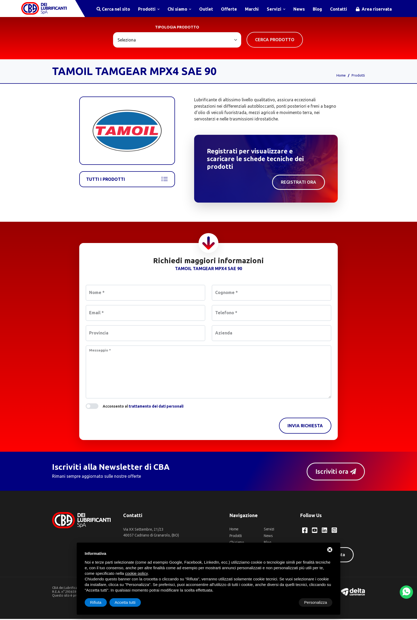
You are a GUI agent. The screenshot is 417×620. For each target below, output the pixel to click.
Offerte (229, 9)
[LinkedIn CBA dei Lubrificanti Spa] (325, 531)
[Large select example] (177, 41)
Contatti (338, 9)
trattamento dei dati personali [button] (156, 407)
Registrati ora (298, 183)
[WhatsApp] (406, 592)
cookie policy (136, 573)
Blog (317, 9)
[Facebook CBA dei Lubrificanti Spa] (305, 531)
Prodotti (149, 9)
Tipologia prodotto (177, 28)
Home (341, 76)
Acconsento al (143, 407)
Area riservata (374, 9)
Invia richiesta (305, 426)
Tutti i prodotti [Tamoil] (127, 180)
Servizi (276, 9)
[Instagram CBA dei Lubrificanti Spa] (335, 531)
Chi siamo (179, 9)
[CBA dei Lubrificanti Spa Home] (45, 9)
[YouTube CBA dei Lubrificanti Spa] (315, 531)
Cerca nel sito (113, 9)
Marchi (252, 9)
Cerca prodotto (274, 40)
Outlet (206, 9)
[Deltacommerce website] (353, 592)
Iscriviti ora (334, 472)
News (299, 9)
